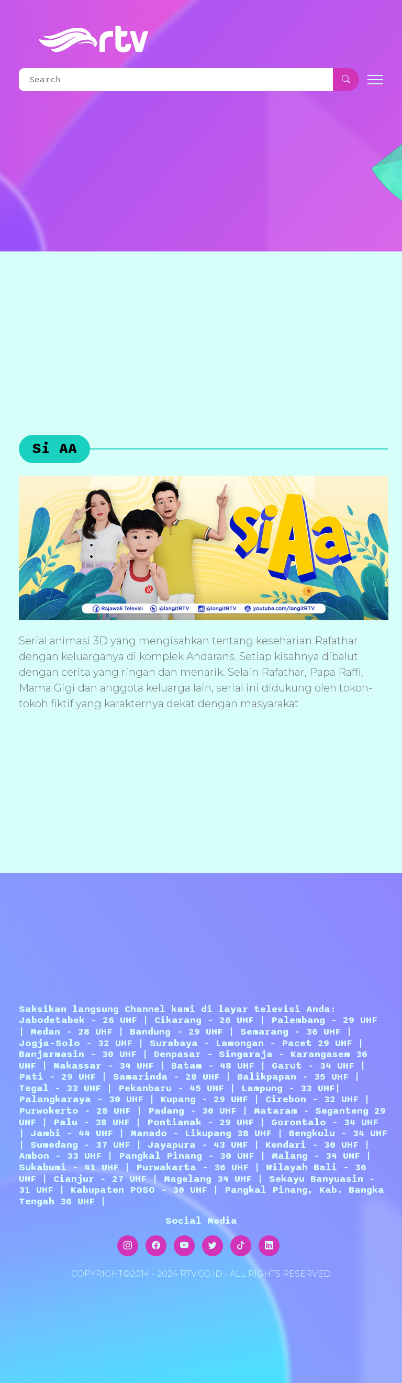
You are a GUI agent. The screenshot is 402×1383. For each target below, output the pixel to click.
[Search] (176, 79)
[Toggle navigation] (375, 80)
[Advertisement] (201, 330)
